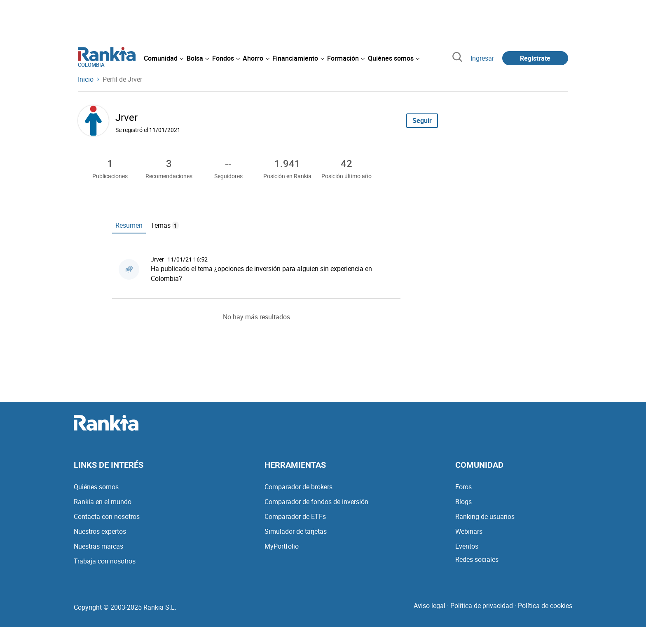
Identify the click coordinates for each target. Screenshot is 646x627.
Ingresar (482, 58)
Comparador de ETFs (295, 516)
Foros (463, 486)
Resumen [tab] (129, 225)
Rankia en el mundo (102, 501)
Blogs (463, 501)
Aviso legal (429, 605)
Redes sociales (477, 559)
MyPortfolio (281, 546)
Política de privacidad (481, 605)
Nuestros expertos (100, 531)
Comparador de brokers (298, 486)
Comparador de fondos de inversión (316, 501)
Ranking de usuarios (485, 516)
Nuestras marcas (98, 546)
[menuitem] (163, 58)
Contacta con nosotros (107, 516)
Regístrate (535, 58)
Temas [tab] (165, 225)
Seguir (422, 120)
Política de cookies (545, 605)
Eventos (466, 546)
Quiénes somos (96, 486)
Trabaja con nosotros (105, 561)
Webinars (468, 531)
